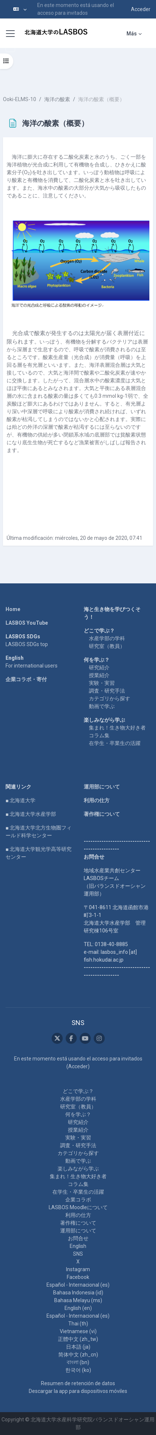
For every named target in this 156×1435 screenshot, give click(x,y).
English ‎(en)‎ (78, 1308)
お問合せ (78, 1238)
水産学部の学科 (107, 638)
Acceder (140, 9)
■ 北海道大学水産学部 (31, 814)
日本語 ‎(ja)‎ (78, 1347)
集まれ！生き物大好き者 (117, 728)
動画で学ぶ (102, 706)
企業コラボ (78, 1200)
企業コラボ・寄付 (26, 679)
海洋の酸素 (57, 99)
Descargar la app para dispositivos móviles (78, 1391)
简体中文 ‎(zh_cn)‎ (78, 1355)
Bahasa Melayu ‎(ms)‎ (78, 1300)
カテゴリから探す (109, 698)
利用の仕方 (97, 800)
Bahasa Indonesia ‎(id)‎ (78, 1293)
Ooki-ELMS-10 (19, 99)
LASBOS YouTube (27, 623)
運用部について (102, 787)
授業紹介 (99, 675)
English (78, 1246)
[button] (20, 9)
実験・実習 (102, 683)
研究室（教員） (107, 646)
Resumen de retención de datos (78, 1383)
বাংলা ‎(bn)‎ (78, 1362)
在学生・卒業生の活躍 (115, 743)
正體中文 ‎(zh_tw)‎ (78, 1339)
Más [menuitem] (131, 34)
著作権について (102, 814)
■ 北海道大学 (20, 800)
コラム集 (99, 735)
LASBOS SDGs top (27, 644)
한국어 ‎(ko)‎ (78, 1370)
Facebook (78, 1277)
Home (13, 609)
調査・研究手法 (107, 691)
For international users (32, 666)
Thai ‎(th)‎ (78, 1324)
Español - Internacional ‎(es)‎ (78, 1285)
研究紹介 (99, 667)
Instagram (78, 1269)
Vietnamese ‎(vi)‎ (78, 1331)
